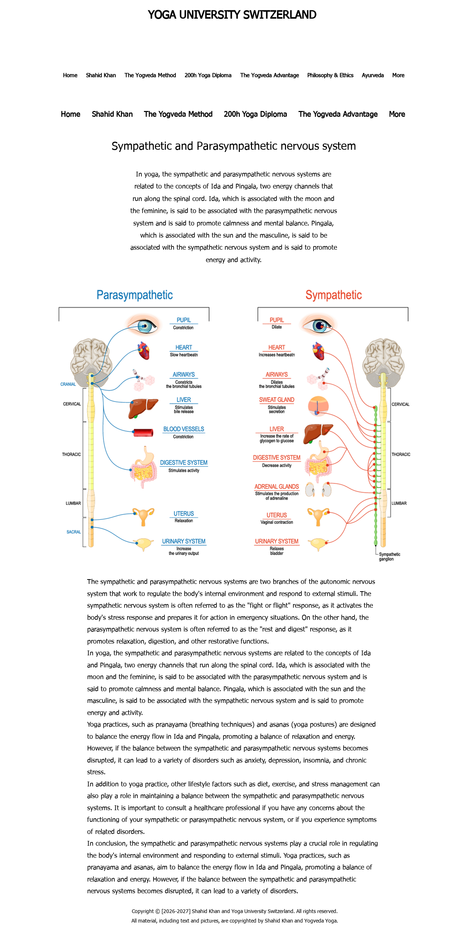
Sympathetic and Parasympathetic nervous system (234, 146)
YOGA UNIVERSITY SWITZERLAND (232, 15)
